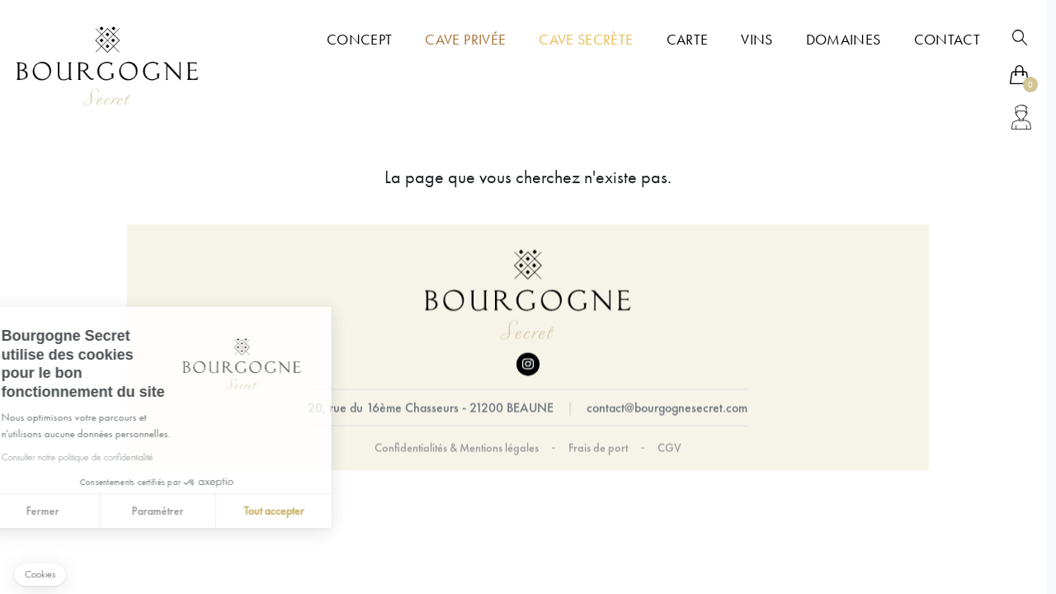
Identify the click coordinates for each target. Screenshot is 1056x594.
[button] (40, 574)
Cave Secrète (586, 40)
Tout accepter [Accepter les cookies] (163, 510)
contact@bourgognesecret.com (667, 408)
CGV (669, 448)
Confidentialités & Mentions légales (457, 448)
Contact (947, 40)
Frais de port (598, 448)
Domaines (843, 40)
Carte (688, 40)
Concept (359, 40)
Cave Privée (465, 40)
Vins (756, 40)
